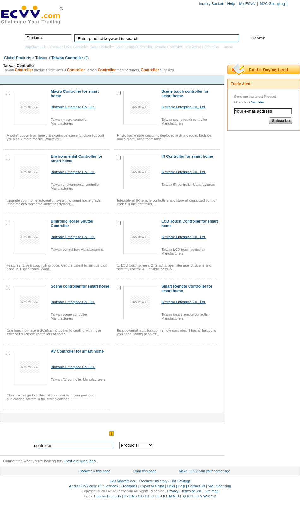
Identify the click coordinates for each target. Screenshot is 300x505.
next (212, 80)
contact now (57, 80)
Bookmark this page (95, 471)
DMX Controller (76, 47)
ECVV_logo (31, 14)
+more (228, 47)
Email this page (144, 471)
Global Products (18, 58)
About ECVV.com (82, 486)
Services (272, 24)
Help (231, 4)
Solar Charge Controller (134, 47)
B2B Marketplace (123, 481)
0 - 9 (127, 496)
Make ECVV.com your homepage (204, 471)
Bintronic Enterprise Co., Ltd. (73, 107)
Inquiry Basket (211, 4)
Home (107, 24)
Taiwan (41, 58)
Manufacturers (195, 24)
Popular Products (107, 496)
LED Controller (51, 47)
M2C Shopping (272, 4)
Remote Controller (168, 47)
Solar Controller (102, 47)
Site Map (211, 491)
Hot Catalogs (236, 24)
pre (199, 80)
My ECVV (247, 4)
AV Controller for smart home (77, 351)
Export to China (152, 486)
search (190, 445)
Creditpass (129, 486)
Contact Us (196, 486)
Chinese (293, 4)
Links (171, 486)
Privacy (172, 491)
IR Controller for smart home (187, 156)
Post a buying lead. (80, 461)
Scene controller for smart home (80, 286)
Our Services (108, 486)
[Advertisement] (252, 231)
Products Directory (147, 24)
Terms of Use (191, 491)
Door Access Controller (201, 47)
